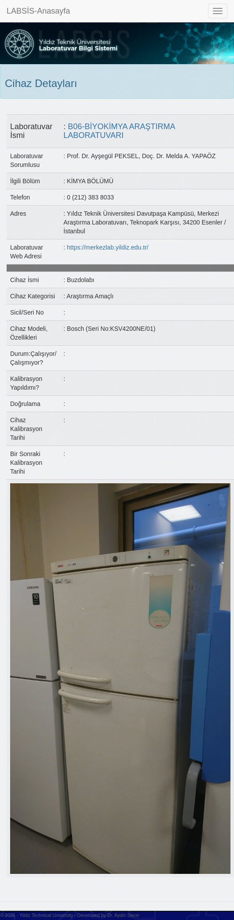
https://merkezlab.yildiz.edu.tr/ (108, 247)
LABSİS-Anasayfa (38, 11)
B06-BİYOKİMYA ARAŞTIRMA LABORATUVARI (119, 131)
